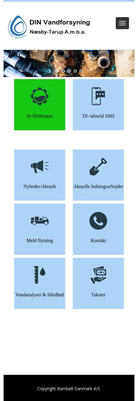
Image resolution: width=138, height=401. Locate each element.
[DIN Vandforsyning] (47, 27)
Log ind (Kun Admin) (69, 9)
